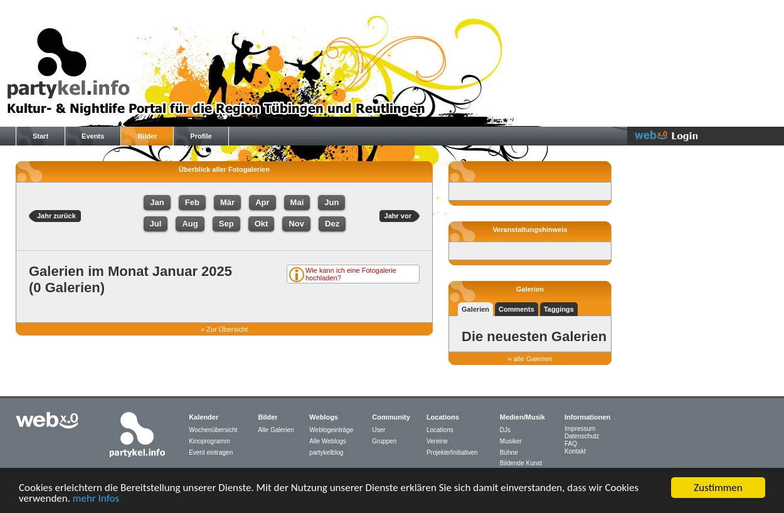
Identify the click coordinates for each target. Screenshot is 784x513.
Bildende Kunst (521, 463)
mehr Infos (96, 498)
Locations (439, 429)
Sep (226, 223)
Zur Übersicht (227, 329)
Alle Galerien (276, 429)
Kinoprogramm (209, 441)
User (378, 429)
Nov (296, 223)
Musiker (511, 441)
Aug (190, 223)
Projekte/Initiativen (452, 452)
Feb (192, 202)
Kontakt (575, 451)
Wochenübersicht (213, 429)
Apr (262, 202)
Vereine (437, 441)
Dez (332, 223)
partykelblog (326, 452)
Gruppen (384, 441)
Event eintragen (211, 452)
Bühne (509, 452)
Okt (261, 223)
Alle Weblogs (327, 441)
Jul (156, 223)
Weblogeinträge (331, 429)
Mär (227, 202)
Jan (157, 202)
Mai (297, 202)
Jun (331, 202)
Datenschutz (582, 436)
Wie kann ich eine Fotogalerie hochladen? (350, 274)
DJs (505, 429)
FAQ (570, 443)
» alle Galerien (530, 358)
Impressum (579, 428)
